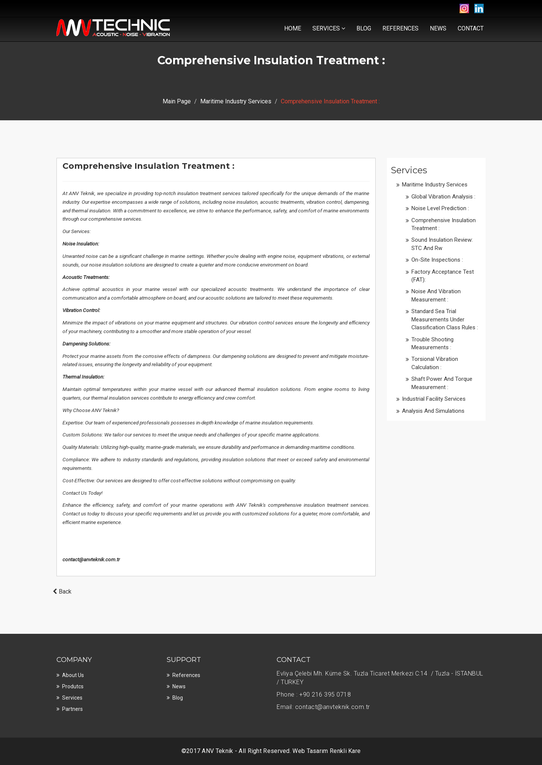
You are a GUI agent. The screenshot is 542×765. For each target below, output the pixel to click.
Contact (471, 28)
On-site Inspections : (437, 259)
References (400, 28)
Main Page (177, 101)
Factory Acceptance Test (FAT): (442, 275)
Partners (72, 709)
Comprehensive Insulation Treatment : (443, 224)
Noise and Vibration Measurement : (436, 295)
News (438, 28)
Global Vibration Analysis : (443, 196)
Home (292, 28)
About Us (73, 675)
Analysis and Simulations (433, 410)
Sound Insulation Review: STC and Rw (442, 243)
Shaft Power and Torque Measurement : (441, 383)
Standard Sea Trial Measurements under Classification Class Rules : (444, 319)
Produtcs (73, 686)
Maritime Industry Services (235, 101)
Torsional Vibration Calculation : (434, 363)
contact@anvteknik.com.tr (91, 559)
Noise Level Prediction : (440, 208)
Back (61, 591)
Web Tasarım (310, 750)
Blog (363, 28)
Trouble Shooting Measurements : (432, 343)
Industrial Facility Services (434, 398)
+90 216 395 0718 (325, 694)
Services (328, 28)
